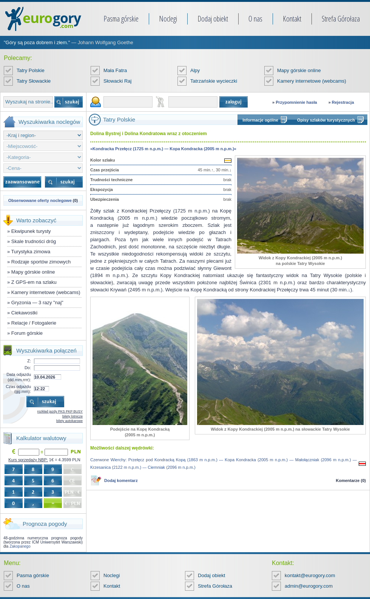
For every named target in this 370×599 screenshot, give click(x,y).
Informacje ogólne (260, 120)
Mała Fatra (115, 70)
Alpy (195, 70)
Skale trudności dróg (33, 241)
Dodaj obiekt (212, 19)
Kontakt (292, 19)
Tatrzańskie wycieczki (213, 81)
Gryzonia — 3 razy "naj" (37, 302)
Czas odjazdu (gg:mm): (18, 389)
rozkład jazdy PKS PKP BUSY (60, 411)
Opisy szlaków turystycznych (326, 120)
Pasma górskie (121, 19)
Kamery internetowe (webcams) (311, 81)
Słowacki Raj (117, 81)
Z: (29, 361)
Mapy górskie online (299, 70)
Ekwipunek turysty (31, 231)
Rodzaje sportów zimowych (41, 262)
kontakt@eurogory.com (310, 575)
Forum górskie (27, 333)
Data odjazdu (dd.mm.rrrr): (18, 377)
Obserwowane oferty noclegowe (40, 200)
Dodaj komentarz (121, 480)
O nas (255, 19)
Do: (28, 367)
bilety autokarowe (69, 421)
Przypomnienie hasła (296, 102)
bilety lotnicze (72, 416)
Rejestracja (343, 102)
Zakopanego (20, 546)
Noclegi (168, 19)
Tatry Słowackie (34, 81)
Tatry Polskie (31, 70)
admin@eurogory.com (309, 586)
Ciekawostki (24, 313)
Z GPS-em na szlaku (34, 282)
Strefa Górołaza (341, 19)
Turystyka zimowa (31, 251)
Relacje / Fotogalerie (33, 323)
